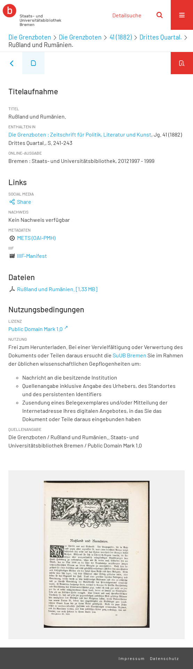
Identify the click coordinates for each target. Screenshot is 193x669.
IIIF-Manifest (32, 255)
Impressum (132, 658)
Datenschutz (164, 658)
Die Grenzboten (29, 37)
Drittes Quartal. (160, 37)
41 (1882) (121, 37)
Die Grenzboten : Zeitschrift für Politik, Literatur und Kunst (79, 134)
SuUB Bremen (129, 355)
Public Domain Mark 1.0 (35, 328)
